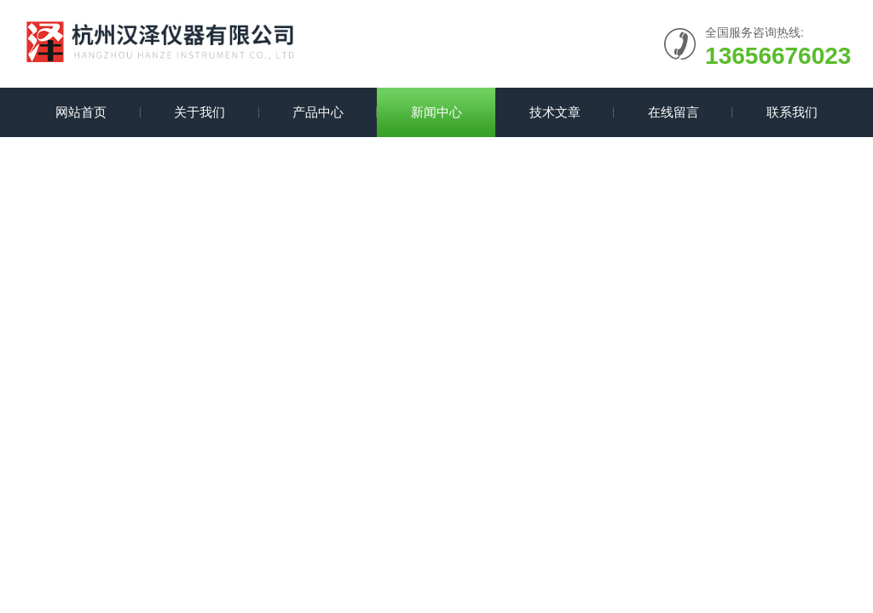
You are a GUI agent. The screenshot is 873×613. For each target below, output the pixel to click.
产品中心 (318, 112)
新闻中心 (436, 112)
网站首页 (81, 112)
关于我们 (199, 112)
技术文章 (555, 112)
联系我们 (792, 112)
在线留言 (673, 112)
